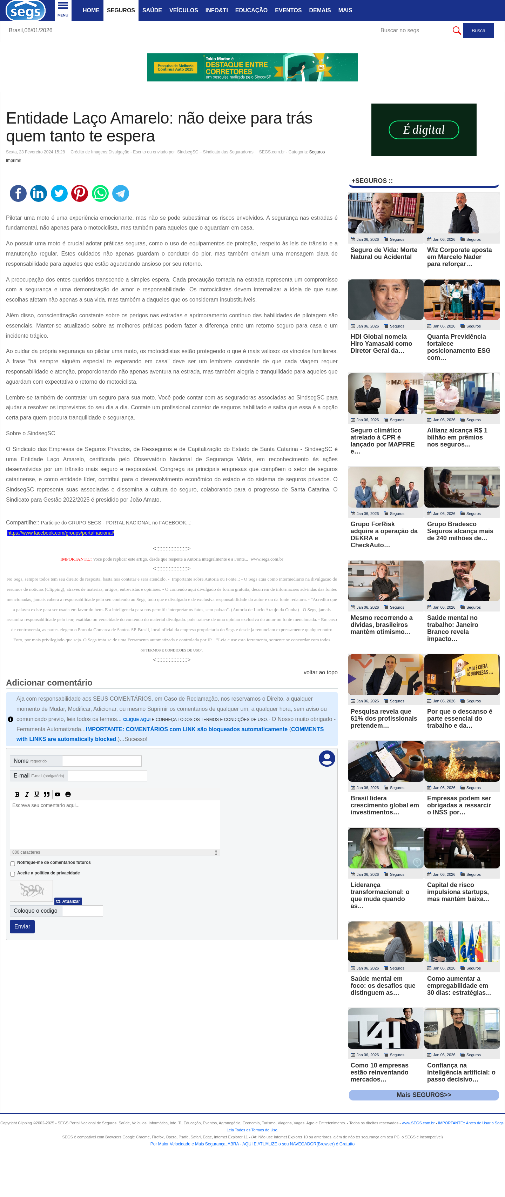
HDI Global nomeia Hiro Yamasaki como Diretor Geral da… (381, 343)
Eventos (288, 10)
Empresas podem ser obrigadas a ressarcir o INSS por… (459, 805)
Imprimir (13, 160)
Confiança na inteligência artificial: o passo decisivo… (461, 1072)
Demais (320, 10)
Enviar (22, 927)
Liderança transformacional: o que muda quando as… (380, 895)
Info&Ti (217, 10)
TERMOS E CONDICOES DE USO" (174, 650)
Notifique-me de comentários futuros (54, 862)
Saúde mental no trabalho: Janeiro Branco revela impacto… (452, 628)
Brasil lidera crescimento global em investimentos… (385, 805)
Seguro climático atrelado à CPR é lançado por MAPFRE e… (383, 441)
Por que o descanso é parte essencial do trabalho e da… (459, 718)
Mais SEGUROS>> (424, 1094)
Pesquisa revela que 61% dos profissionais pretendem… (384, 718)
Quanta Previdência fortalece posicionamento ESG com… (459, 347)
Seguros (121, 10)
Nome (30, 761)
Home (91, 10)
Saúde (152, 10)
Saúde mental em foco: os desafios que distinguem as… (383, 985)
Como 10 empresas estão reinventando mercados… (380, 1072)
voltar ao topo (321, 672)
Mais (345, 10)
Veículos (183, 10)
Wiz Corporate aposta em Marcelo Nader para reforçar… (459, 256)
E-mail (39, 776)
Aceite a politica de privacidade (48, 873)
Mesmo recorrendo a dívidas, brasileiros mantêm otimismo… (382, 624)
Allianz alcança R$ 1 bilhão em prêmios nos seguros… (457, 437)
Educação (251, 10)
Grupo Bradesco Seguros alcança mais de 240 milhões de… (460, 531)
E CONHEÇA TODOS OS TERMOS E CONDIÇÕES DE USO (195, 719)
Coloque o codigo (36, 911)
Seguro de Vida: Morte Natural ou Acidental (384, 253)
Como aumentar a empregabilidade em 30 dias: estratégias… (459, 985)
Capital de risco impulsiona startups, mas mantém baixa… (458, 891)
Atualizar (71, 901)
